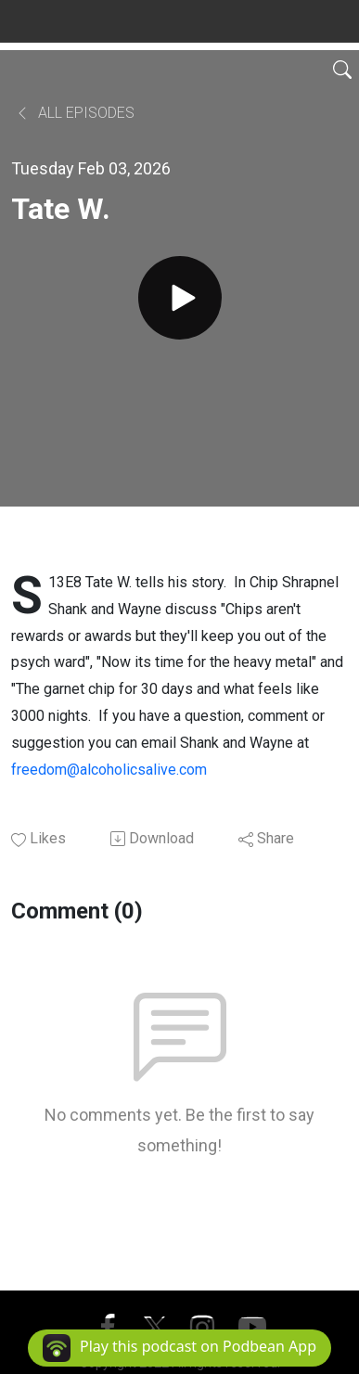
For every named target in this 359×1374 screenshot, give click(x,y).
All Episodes (75, 113)
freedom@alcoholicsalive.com (109, 769)
